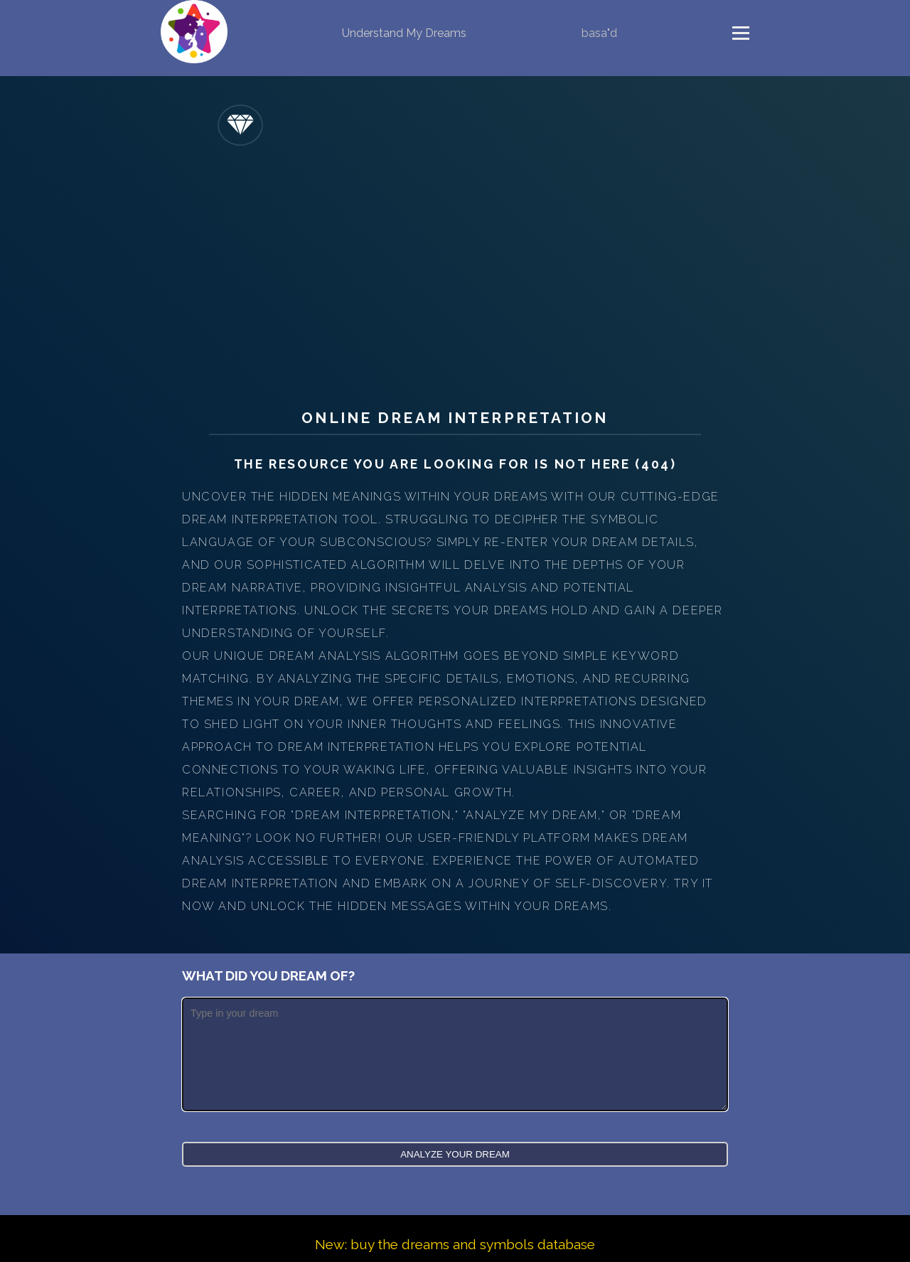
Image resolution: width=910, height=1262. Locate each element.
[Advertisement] (455, 273)
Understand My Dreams (404, 33)
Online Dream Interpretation (454, 418)
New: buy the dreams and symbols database (455, 1244)
